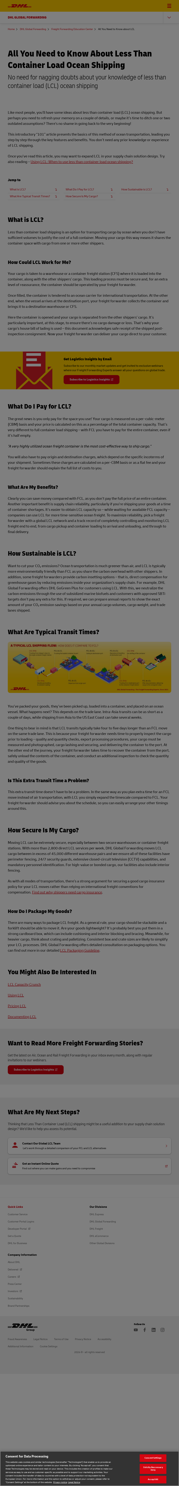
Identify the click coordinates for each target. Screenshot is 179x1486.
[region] (89, 1468)
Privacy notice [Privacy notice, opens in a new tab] (60, 1482)
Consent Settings (153, 1458)
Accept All (153, 1479)
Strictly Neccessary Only (153, 1469)
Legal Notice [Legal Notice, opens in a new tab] (74, 1482)
